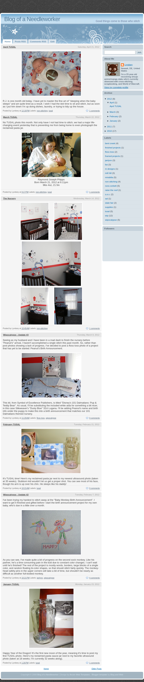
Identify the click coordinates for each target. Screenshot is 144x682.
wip (106, 215)
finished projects (113, 147)
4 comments (94, 578)
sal (106, 198)
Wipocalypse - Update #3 (16, 335)
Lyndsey (129, 64)
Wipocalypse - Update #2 (16, 494)
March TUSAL (10, 117)
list (106, 164)
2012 (109, 99)
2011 (109, 126)
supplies (109, 207)
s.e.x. (107, 194)
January (114, 121)
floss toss (41, 418)
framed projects (112, 156)
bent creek (110, 143)
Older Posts (97, 669)
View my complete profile (116, 87)
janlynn (40, 578)
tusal (51, 111)
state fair (109, 203)
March (113, 112)
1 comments (94, 111)
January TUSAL (11, 584)
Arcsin (72, 675)
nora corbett (110, 186)
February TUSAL (11, 424)
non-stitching (42, 111)
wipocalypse (51, 418)
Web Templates (83, 675)
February (114, 116)
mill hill (108, 173)
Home (46, 669)
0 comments (94, 418)
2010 (109, 131)
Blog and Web (116, 675)
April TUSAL (9, 47)
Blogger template (99, 675)
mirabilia (109, 177)
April (112, 102)
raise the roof (111, 190)
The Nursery (9, 198)
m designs (110, 169)
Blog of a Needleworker (48, 675)
